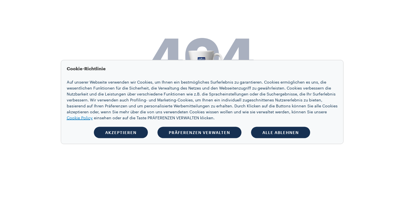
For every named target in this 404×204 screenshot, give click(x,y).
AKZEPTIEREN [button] (121, 133)
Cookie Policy (80, 118)
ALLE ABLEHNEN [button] (280, 133)
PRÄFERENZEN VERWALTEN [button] (199, 133)
